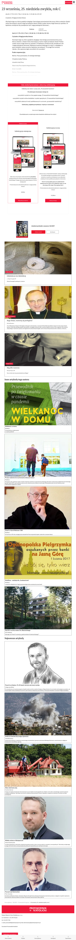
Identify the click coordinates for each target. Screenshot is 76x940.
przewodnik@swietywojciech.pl (13, 922)
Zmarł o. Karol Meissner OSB (14, 530)
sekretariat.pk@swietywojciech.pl (32, 922)
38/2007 (52, 226)
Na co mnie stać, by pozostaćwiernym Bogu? (17, 373)
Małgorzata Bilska (9, 687)
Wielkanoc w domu (11, 426)
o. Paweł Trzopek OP (11, 278)
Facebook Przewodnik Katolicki (10, 926)
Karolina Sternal (9, 790)
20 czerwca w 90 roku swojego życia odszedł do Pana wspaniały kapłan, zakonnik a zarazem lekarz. (29, 534)
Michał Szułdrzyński (10, 842)
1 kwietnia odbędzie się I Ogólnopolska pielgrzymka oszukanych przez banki (23, 584)
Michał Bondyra (10, 323)
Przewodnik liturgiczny (23, 902)
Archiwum (52, 232)
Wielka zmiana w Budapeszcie (14, 840)
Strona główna (8, 902)
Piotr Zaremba (8, 894)
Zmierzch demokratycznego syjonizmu (16, 736)
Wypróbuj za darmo (23, 200)
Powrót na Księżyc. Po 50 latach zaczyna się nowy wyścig (22, 685)
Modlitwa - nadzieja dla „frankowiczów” (17, 580)
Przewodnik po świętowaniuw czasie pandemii (12, 431)
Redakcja (31, 29)
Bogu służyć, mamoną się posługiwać (19, 320)
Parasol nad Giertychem (12, 892)
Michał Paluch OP (11, 370)
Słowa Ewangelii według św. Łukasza (16, 281)
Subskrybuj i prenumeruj (9, 934)
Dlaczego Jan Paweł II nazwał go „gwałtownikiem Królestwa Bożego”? (22, 634)
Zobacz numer (38, 232)
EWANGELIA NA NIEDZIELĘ (16, 276)
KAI (6, 632)
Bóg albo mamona (13, 368)
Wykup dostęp (53, 200)
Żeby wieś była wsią (11, 788)
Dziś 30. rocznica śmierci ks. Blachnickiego (17, 630)
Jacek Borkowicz (9, 738)
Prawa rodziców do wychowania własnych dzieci (19, 477)
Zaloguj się (41, 110)
